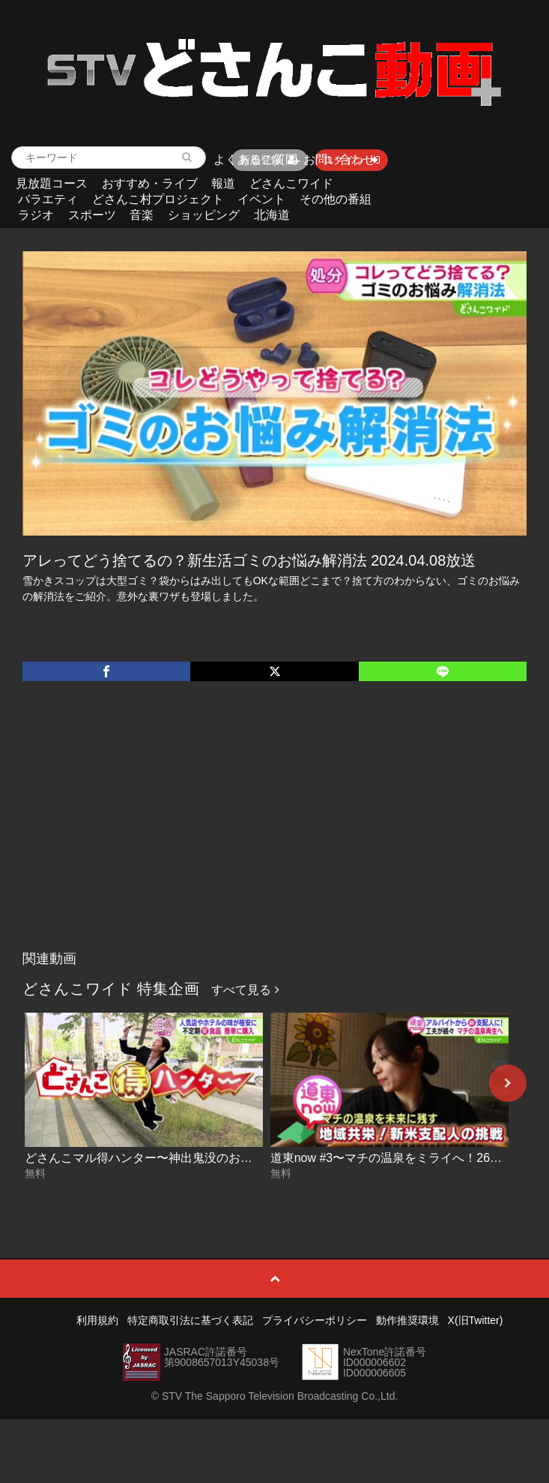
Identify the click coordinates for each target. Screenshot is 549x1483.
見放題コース (52, 183)
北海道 (272, 215)
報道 (223, 183)
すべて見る (245, 989)
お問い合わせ (339, 159)
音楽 (142, 215)
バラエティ (48, 199)
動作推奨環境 (407, 1320)
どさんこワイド (291, 183)
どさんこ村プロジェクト (158, 199)
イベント (261, 199)
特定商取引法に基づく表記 (190, 1320)
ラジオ (36, 215)
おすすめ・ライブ (150, 183)
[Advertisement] (274, 831)
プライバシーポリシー (314, 1320)
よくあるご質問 (255, 159)
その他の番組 (335, 199)
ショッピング (204, 215)
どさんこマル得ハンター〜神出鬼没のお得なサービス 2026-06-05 (201, 1157)
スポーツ (92, 215)
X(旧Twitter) (475, 1320)
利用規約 (97, 1320)
